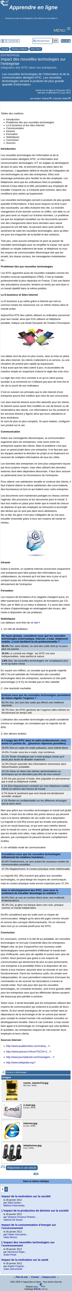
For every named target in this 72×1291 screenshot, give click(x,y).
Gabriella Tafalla (60, 98)
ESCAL (37, 1289)
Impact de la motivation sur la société (26, 1196)
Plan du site (21, 1277)
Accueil (4, 49)
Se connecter (12, 40)
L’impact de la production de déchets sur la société (35, 1210)
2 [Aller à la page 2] (6, 1189)
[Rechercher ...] (42, 41)
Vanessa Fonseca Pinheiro (21, 1217)
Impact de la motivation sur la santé (24, 1259)
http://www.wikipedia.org (19, 1062)
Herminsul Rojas (16, 1252)
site (36, 622)
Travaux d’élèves (19, 49)
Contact (34, 1277)
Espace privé (48, 1277)
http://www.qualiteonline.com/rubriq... (27, 1046)
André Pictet (9, 1254)
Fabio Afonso (10, 1237)
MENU (59, 30)
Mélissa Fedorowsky (14, 1205)
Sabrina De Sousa (12, 1219)
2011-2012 (36, 49)
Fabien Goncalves (16, 1234)
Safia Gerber (14, 1202)
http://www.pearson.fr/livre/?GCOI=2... (27, 1051)
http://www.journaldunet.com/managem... (29, 1057)
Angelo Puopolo (15, 1266)
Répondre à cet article (21, 1167)
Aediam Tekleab (41, 98)
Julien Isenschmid (12, 1269)
